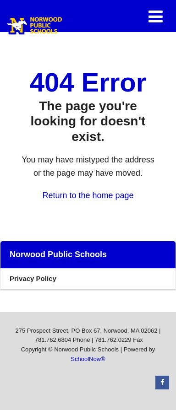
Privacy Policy (33, 278)
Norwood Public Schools (58, 254)
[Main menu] (155, 16)
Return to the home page (87, 195)
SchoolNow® (88, 359)
